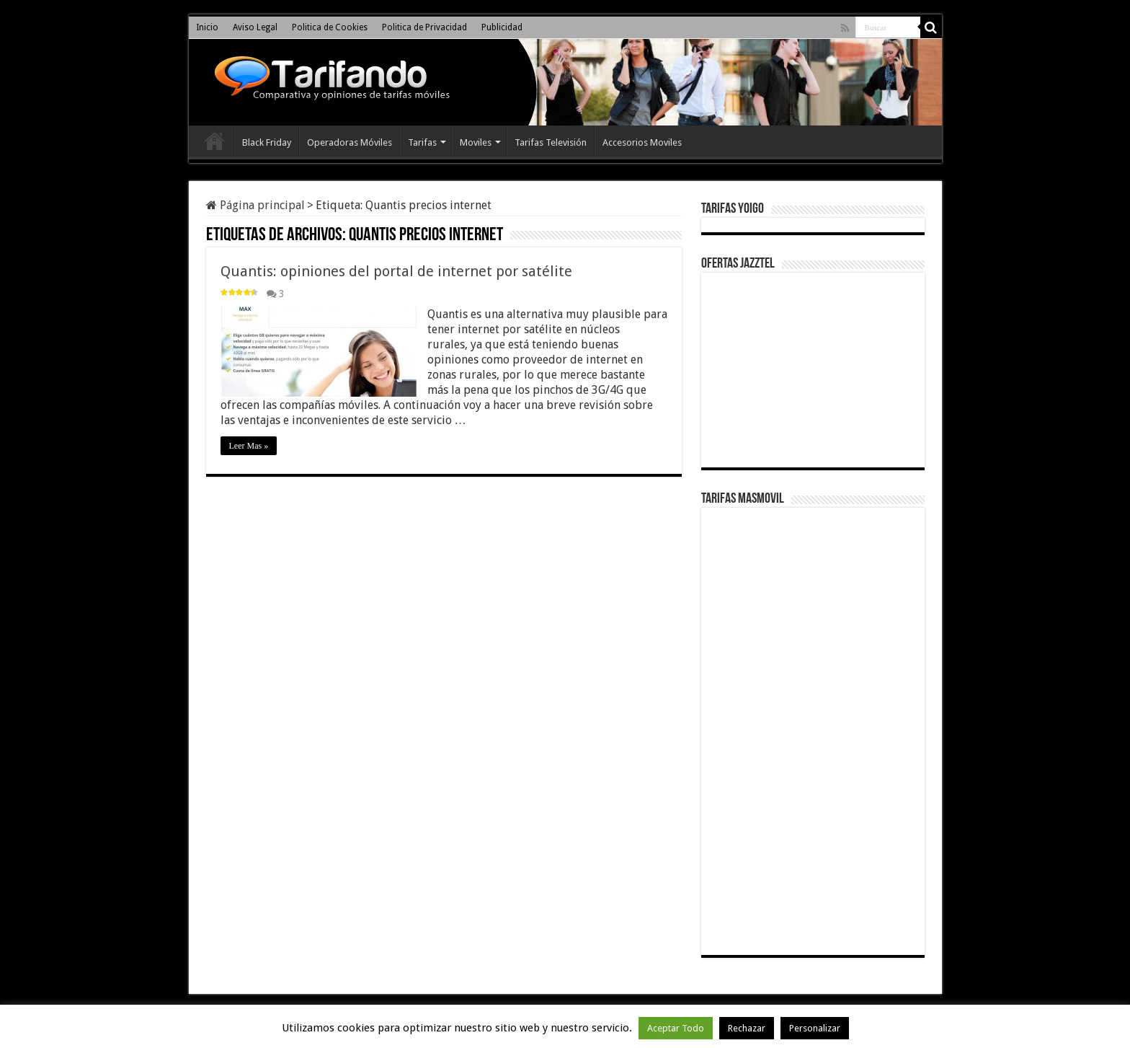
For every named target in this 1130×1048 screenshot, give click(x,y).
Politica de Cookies (330, 27)
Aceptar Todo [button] (675, 1028)
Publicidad (501, 27)
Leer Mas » (249, 446)
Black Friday (266, 142)
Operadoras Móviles (349, 142)
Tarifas (422, 142)
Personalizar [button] (814, 1028)
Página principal (255, 205)
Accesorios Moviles (642, 142)
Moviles (475, 142)
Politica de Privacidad (424, 27)
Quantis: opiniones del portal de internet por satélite (396, 271)
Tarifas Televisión (551, 142)
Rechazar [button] (746, 1028)
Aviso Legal (255, 27)
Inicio (207, 27)
